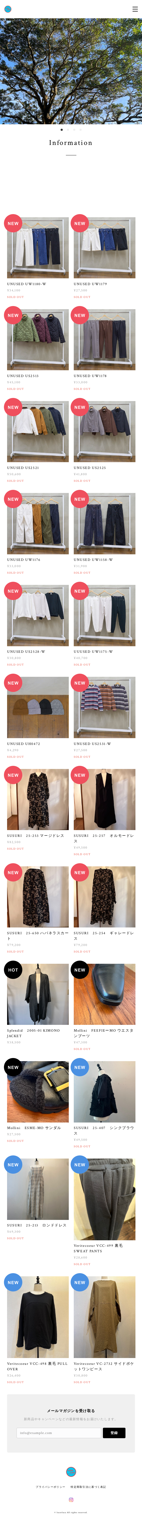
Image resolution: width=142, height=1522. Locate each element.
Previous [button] (7, 71)
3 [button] (74, 130)
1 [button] (62, 130)
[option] (71, 71)
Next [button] (134, 71)
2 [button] (68, 130)
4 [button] (81, 130)
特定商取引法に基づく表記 (88, 1486)
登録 (114, 1433)
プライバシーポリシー (50, 1486)
